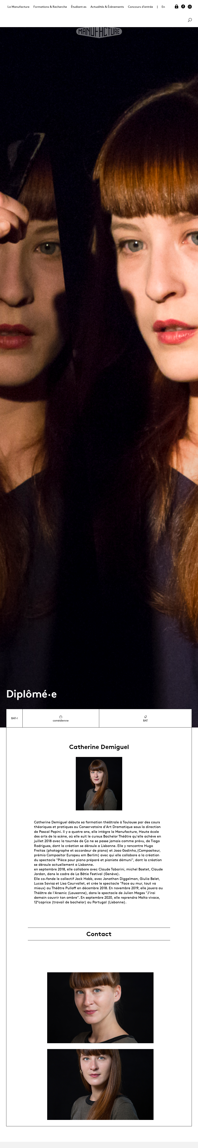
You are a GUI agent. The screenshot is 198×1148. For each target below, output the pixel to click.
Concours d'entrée (140, 7)
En (163, 7)
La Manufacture (18, 7)
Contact (99, 934)
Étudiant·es (78, 7)
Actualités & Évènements (107, 7)
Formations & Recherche (50, 7)
